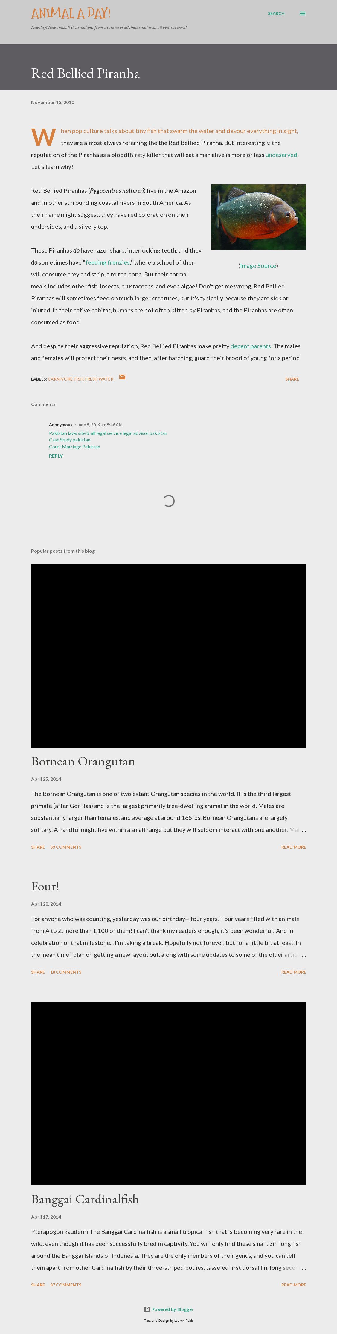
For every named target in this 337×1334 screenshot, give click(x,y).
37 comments (65, 1284)
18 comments (65, 971)
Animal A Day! (71, 13)
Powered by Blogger (168, 1309)
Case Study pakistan (69, 439)
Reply (56, 456)
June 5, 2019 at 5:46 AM (100, 424)
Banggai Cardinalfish (85, 1198)
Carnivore (60, 378)
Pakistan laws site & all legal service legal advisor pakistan (108, 433)
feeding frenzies (108, 262)
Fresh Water (99, 378)
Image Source (258, 265)
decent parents (251, 345)
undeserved (281, 154)
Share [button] (292, 378)
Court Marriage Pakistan (74, 446)
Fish (78, 378)
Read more (293, 846)
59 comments (65, 846)
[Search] (276, 13)
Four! (45, 885)
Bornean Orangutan (83, 760)
